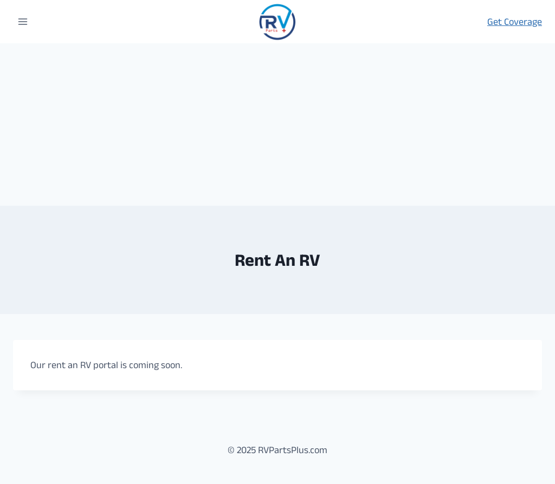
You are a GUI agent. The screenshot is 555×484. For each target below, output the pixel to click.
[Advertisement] (277, 124)
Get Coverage (514, 21)
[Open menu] (23, 21)
